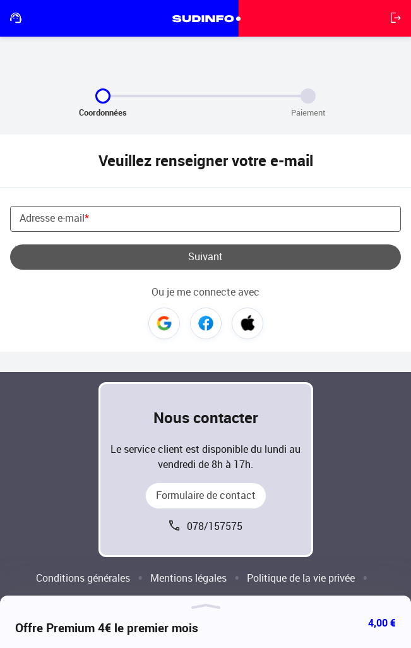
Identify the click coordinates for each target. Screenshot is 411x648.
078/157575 (214, 526)
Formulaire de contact (206, 495)
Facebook (206, 323)
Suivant (205, 257)
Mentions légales (188, 578)
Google (164, 323)
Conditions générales (83, 578)
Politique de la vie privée (301, 578)
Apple (247, 323)
